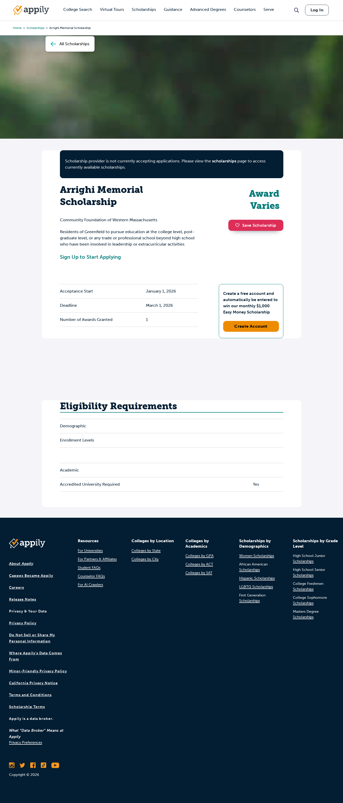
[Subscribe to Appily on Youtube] (55, 765)
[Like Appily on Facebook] (33, 765)
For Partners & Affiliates (97, 559)
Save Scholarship (255, 225)
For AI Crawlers (90, 584)
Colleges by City (145, 559)
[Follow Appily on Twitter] (22, 765)
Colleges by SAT (198, 573)
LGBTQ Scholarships (256, 587)
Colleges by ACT (199, 564)
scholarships (224, 161)
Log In (316, 9)
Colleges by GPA (199, 556)
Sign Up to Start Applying (90, 257)
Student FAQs (89, 567)
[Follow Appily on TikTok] (43, 765)
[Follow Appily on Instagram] (11, 765)
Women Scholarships (256, 556)
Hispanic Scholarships (257, 578)
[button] (238, 225)
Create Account (251, 326)
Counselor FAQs (91, 576)
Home (17, 28)
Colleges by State (146, 550)
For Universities (90, 550)
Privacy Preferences (25, 742)
